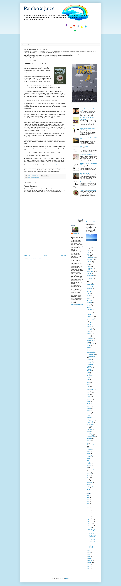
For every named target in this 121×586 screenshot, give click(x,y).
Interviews (89, 359)
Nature (88, 382)
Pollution (89, 396)
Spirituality (89, 429)
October (90, 523)
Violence (89, 448)
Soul (88, 427)
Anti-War (89, 254)
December (90, 519)
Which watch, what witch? (85, 182)
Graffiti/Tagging (90, 340)
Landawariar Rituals (84, 173)
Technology (89, 438)
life (87, 479)
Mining (88, 377)
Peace (88, 386)
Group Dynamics (91, 344)
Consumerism (90, 286)
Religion (89, 408)
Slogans (89, 419)
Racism (88, 405)
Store (29, 45)
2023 (88, 502)
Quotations (89, 403)
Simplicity (89, 417)
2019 (88, 510)
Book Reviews (31, 177)
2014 (88, 564)
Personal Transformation (90, 388)
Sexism (88, 413)
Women (88, 458)
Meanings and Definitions (90, 370)
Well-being (89, 455)
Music (88, 379)
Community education (92, 280)
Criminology (89, 291)
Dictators (89, 304)
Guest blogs (89, 347)
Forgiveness (89, 333)
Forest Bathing (90, 329)
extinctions (89, 473)
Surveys (89, 433)
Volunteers (89, 449)
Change (88, 266)
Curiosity (89, 295)
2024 (88, 500)
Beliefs (88, 255)
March (90, 558)
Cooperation (89, 288)
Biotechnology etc (91, 257)
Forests (88, 331)
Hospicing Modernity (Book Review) (88, 154)
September (91, 525)
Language (89, 362)
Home (24, 45)
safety (88, 487)
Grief (88, 342)
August (90, 527)
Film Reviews (90, 328)
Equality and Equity (91, 319)
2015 (88, 518)
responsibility (90, 486)
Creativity (89, 290)
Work (88, 460)
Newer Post (27, 255)
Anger (88, 252)
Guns (88, 349)
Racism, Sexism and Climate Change (92, 536)
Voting (88, 451)
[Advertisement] (45, 242)
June (89, 552)
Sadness (89, 410)
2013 (88, 566)
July (89, 550)
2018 (88, 512)
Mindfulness (89, 375)
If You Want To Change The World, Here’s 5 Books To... (92, 531)
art (87, 467)
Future (88, 337)
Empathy (89, 314)
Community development (90, 277)
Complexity (89, 283)
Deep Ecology (90, 300)
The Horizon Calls (91, 222)
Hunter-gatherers (91, 352)
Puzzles (88, 401)
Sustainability (37, 177)
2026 (88, 496)
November (90, 521)
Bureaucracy (90, 263)
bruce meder (76, 233)
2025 (88, 497)
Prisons (88, 398)
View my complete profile (77, 304)
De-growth (89, 297)
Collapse (89, 273)
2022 (88, 504)
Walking (88, 453)
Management (90, 364)
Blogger (66, 578)
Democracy (89, 302)
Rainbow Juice (39, 8)
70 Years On (91, 543)
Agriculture (89, 250)
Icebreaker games (91, 354)
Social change (90, 420)
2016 (88, 516)
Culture (88, 293)
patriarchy (89, 484)
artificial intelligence (91, 469)
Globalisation (90, 338)
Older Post (63, 255)
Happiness (89, 351)
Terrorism (89, 440)
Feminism (89, 326)
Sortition (89, 426)
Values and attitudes (91, 445)
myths (88, 480)
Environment (90, 318)
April (89, 556)
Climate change (90, 271)
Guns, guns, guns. (84, 146)
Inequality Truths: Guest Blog (92, 540)
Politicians (89, 392)
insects (88, 477)
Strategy (89, 431)
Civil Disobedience (91, 270)
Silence (88, 415)
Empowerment (90, 316)
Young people (90, 462)
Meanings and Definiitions (90, 367)
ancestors (89, 465)
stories (88, 489)
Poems (88, 391)
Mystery (88, 381)
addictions (89, 463)
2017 (88, 514)
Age (88, 249)
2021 (88, 506)
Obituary (89, 384)
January (90, 562)
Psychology (89, 399)
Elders (88, 311)
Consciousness (90, 284)
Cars (88, 264)
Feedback (89, 324)
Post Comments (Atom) (35, 258)
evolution (89, 472)
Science (89, 412)
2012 (88, 568)
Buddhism (89, 261)
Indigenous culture (91, 356)
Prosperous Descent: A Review (91, 546)
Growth (88, 345)
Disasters (89, 305)
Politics (88, 394)
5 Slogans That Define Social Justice (88, 190)
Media (88, 372)
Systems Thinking (91, 436)
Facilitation (89, 322)
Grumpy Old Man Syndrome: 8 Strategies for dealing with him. (87, 109)
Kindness (89, 361)
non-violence (90, 482)
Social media (90, 424)
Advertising (89, 247)
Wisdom (89, 456)
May (89, 554)
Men (88, 374)
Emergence (89, 312)
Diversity (89, 307)
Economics (89, 309)
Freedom (89, 335)
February (90, 560)
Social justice (90, 422)
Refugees (89, 406)
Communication (90, 275)
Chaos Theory (90, 268)
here (57, 165)
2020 (88, 508)
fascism (88, 475)
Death (88, 298)
